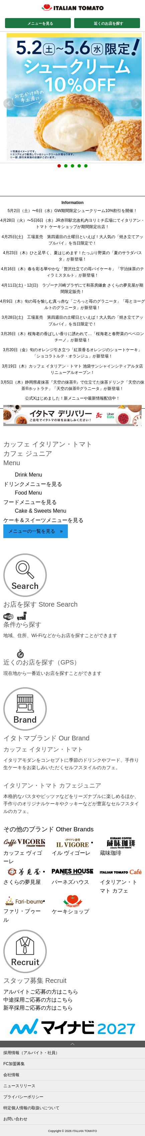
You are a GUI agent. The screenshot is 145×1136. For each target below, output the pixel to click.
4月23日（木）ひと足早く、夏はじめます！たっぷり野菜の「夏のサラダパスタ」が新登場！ (72, 256)
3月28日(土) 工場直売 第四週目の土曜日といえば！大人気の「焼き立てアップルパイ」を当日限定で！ (72, 320)
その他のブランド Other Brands (48, 829)
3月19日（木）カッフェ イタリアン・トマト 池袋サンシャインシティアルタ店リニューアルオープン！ (72, 369)
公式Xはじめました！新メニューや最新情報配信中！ (72, 398)
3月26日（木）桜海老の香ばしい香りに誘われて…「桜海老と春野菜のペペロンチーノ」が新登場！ (72, 336)
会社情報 (11, 1074)
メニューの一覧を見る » (35, 531)
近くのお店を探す (108, 23)
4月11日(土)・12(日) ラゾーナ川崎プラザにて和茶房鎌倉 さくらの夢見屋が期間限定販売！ (73, 288)
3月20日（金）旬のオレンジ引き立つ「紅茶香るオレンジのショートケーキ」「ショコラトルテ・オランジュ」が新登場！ (72, 352)
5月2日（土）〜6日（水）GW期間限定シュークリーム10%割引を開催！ (73, 210)
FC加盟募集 (14, 1063)
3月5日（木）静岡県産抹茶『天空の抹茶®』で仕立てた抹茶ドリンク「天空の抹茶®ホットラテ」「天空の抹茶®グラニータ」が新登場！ (72, 385)
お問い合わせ (15, 1119)
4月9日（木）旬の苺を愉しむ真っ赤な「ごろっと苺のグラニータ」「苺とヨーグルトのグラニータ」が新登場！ (72, 304)
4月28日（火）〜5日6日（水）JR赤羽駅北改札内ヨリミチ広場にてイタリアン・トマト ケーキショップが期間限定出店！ (72, 223)
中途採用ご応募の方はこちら (38, 1000)
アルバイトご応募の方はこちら (40, 992)
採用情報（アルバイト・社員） (31, 1052)
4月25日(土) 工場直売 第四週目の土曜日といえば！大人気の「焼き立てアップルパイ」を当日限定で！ (72, 239)
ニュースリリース (19, 1085)
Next (136, 103)
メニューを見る (40, 23)
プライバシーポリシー (23, 1097)
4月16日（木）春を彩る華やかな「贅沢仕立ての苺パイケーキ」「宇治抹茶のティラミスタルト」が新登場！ (72, 272)
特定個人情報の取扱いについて (31, 1108)
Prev (8, 103)
